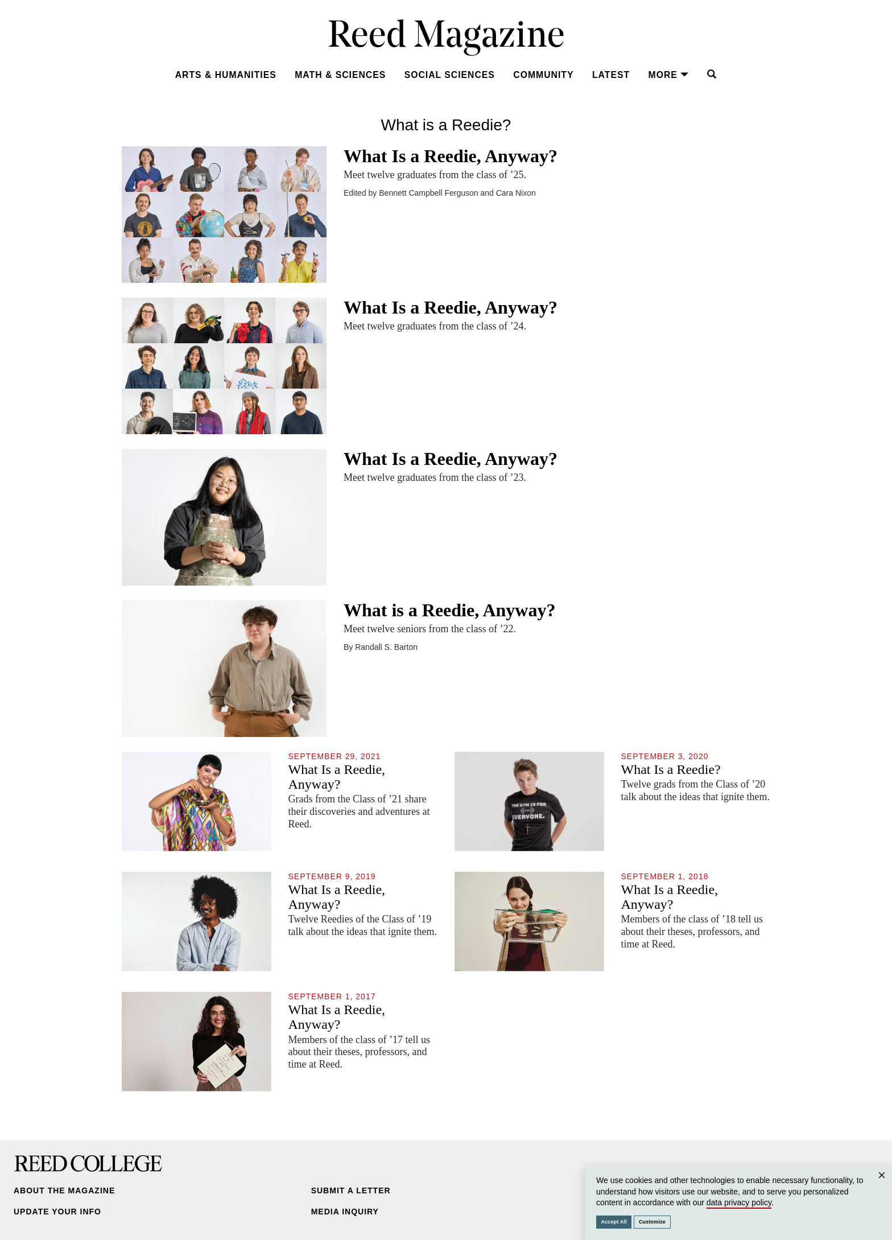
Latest (611, 75)
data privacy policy (739, 1202)
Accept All (614, 1222)
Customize (652, 1222)
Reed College (88, 1163)
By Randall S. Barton (381, 647)
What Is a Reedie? (671, 769)
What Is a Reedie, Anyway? (451, 156)
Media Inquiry (345, 1211)
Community (543, 75)
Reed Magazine (446, 37)
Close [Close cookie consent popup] (881, 1186)
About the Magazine (64, 1190)
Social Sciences (449, 75)
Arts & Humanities (225, 75)
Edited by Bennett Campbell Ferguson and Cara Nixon (440, 192)
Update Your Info (57, 1211)
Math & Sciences (340, 75)
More (669, 75)
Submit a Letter (351, 1190)
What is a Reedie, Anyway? (449, 610)
